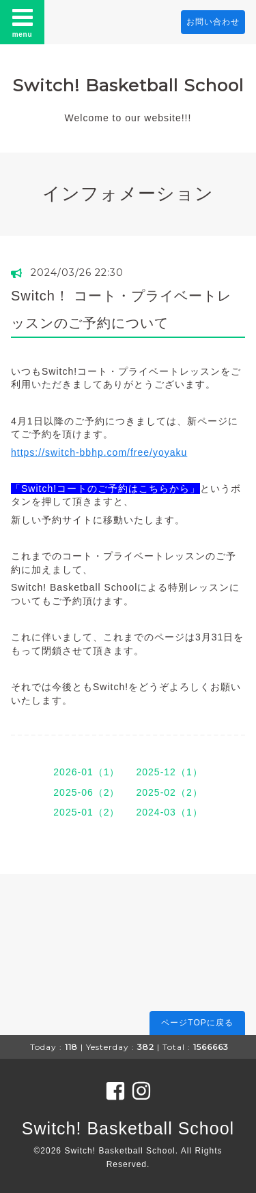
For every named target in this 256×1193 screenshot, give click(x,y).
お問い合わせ (213, 22)
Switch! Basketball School (128, 85)
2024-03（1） (170, 812)
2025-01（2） (86, 812)
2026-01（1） (86, 771)
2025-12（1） (170, 771)
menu (22, 21)
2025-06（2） (86, 792)
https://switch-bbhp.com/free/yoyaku (99, 452)
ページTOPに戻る (197, 1022)
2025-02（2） (170, 792)
